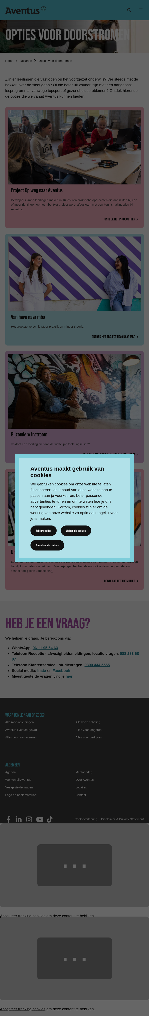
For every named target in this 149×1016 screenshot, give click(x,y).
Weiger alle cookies (76, 530)
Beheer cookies (43, 530)
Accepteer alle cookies (47, 545)
